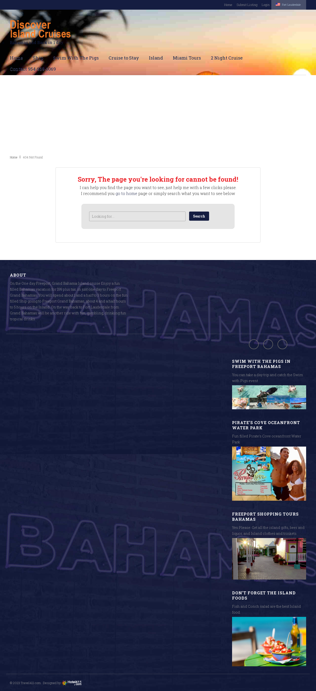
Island (156, 58)
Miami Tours (187, 58)
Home (220, 4)
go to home (126, 193)
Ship (38, 58)
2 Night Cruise (227, 58)
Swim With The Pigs (76, 58)
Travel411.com (31, 682)
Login (257, 4)
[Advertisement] (158, 114)
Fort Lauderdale (284, 4)
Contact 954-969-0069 (33, 69)
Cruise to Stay (124, 58)
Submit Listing (238, 4)
